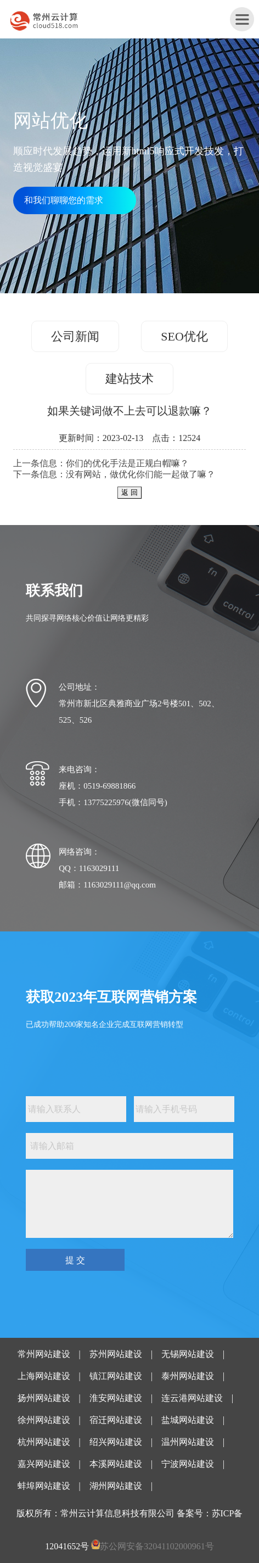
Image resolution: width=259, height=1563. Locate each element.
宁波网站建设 (187, 1464)
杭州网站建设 (44, 1442)
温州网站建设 (187, 1442)
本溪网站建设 (115, 1464)
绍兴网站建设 (115, 1442)
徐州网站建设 (44, 1420)
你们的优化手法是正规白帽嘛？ (127, 463)
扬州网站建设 (44, 1398)
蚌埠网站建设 (44, 1486)
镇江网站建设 (115, 1376)
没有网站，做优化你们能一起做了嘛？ (140, 474)
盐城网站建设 (187, 1420)
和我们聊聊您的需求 (63, 200)
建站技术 (129, 379)
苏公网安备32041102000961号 (156, 1546)
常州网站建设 (44, 1354)
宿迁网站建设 (115, 1420)
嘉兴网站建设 (44, 1464)
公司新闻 (75, 336)
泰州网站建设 (187, 1376)
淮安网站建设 (115, 1398)
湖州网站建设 (115, 1486)
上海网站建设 (44, 1376)
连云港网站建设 (192, 1398)
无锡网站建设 (187, 1354)
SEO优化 (184, 336)
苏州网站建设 (115, 1354)
